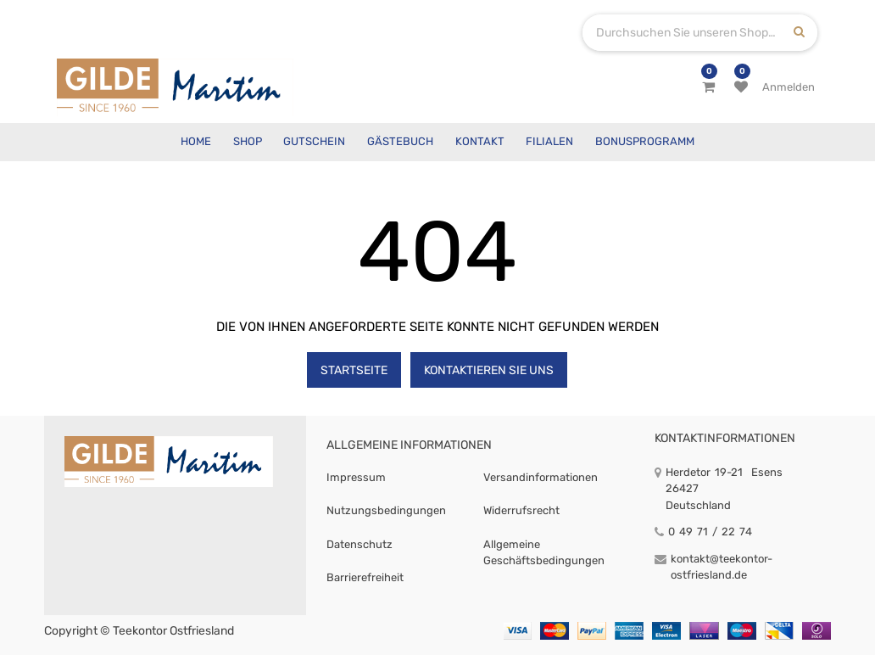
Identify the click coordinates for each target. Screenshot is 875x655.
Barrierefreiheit (365, 577)
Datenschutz (359, 544)
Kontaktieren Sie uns (489, 370)
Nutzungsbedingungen (386, 510)
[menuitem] (196, 142)
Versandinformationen (540, 477)
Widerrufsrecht (521, 510)
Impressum (356, 477)
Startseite (353, 370)
